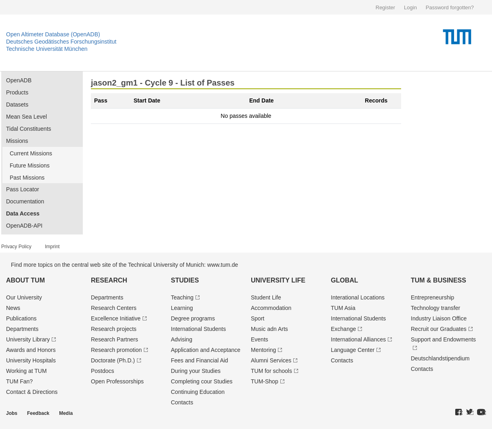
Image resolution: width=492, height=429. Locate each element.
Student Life (266, 297)
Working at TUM (26, 371)
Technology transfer (435, 308)
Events (259, 339)
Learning (182, 308)
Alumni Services (271, 360)
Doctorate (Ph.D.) (113, 360)
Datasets (17, 104)
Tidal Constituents (28, 129)
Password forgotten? (450, 7)
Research (109, 280)
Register (385, 7)
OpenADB (19, 80)
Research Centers (114, 308)
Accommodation (271, 308)
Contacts (182, 402)
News (13, 308)
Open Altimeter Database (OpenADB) (53, 34)
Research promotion (116, 350)
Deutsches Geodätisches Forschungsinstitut (61, 41)
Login (410, 7)
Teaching (182, 297)
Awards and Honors (31, 350)
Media (66, 413)
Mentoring (263, 350)
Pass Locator (22, 189)
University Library (28, 339)
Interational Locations (358, 297)
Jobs (11, 413)
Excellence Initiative (116, 318)
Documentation (25, 201)
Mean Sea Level (26, 116)
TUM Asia (343, 308)
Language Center (352, 350)
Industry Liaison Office (439, 318)
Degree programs (193, 318)
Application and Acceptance (205, 350)
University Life (278, 280)
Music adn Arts (269, 329)
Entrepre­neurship (432, 297)
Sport (257, 318)
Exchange (343, 329)
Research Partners (114, 339)
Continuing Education (198, 392)
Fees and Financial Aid (199, 360)
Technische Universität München (47, 49)
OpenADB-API (24, 225)
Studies (185, 280)
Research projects (114, 329)
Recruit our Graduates (439, 329)
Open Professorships (117, 381)
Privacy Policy (16, 246)
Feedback (38, 413)
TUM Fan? (19, 381)
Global (344, 280)
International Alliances (358, 339)
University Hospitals (31, 360)
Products (17, 92)
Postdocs (102, 371)
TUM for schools (271, 371)
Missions (17, 141)
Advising (181, 339)
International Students (198, 329)
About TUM (25, 280)
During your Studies (196, 371)
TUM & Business (438, 280)
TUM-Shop (264, 381)
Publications (21, 318)
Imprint (52, 246)
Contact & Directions (32, 392)
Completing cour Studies (202, 381)
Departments (22, 329)
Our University (24, 297)
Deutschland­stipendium (440, 358)
